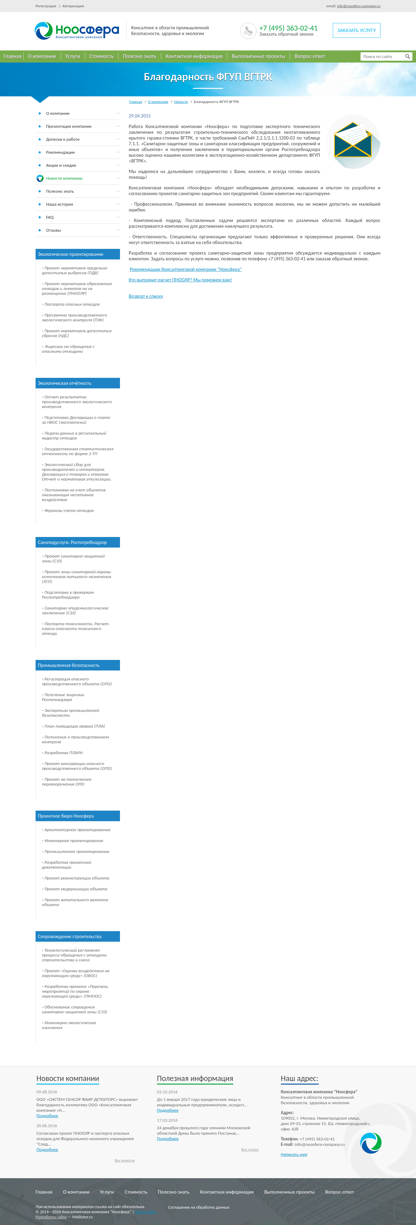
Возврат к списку (146, 296)
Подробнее (47, 1115)
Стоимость (102, 56)
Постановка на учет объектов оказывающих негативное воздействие (74, 494)
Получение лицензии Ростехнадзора (63, 697)
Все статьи (250, 1149)
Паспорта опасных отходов (72, 304)
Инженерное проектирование (74, 840)
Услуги (72, 56)
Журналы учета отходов (69, 510)
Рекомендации (60, 152)
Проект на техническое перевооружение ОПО (67, 781)
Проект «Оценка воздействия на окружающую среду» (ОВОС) (75, 973)
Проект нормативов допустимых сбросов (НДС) (77, 333)
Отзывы (53, 230)
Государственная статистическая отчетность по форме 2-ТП (77, 451)
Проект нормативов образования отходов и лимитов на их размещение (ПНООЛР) (77, 288)
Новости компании (64, 178)
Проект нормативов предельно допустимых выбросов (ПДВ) (74, 270)
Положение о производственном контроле (75, 739)
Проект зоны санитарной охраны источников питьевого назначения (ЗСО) (76, 576)
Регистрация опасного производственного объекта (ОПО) (77, 681)
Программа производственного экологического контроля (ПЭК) (74, 317)
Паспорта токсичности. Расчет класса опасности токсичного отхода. (75, 628)
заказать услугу (356, 30)
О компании (42, 56)
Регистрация (47, 6)
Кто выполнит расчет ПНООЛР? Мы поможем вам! (180, 280)
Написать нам (294, 1154)
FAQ (50, 217)
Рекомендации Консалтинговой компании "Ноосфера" (186, 269)
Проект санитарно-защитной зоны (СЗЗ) (73, 558)
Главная (13, 56)
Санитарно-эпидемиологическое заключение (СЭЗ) (75, 610)
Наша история (59, 204)
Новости (181, 101)
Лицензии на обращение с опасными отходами (68, 349)
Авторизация (72, 6)
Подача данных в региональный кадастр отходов (74, 435)
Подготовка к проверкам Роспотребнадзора (68, 595)
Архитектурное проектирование (78, 829)
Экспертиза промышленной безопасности (70, 713)
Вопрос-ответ (310, 56)
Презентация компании (68, 126)
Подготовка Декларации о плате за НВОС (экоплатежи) (76, 420)
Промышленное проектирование (77, 851)
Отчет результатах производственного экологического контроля (77, 401)
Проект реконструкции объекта (77, 878)
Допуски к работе (63, 139)
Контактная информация (194, 56)
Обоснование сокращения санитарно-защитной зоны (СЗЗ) (74, 1009)
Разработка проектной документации (66, 865)
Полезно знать (139, 56)
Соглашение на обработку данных (198, 1207)
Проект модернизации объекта (76, 889)
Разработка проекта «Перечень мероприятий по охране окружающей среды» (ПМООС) (75, 991)
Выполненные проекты (258, 56)
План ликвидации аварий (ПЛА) (75, 726)
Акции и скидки (61, 165)
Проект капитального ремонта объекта (75, 902)
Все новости (124, 1160)
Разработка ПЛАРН (64, 752)
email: (353, 6)
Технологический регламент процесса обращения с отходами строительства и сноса (74, 955)
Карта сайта (145, 1211)
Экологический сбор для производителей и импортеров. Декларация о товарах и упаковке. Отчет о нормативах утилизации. (77, 472)
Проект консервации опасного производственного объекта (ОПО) (77, 766)
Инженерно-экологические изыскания (69, 1025)
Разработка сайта (51, 1217)
